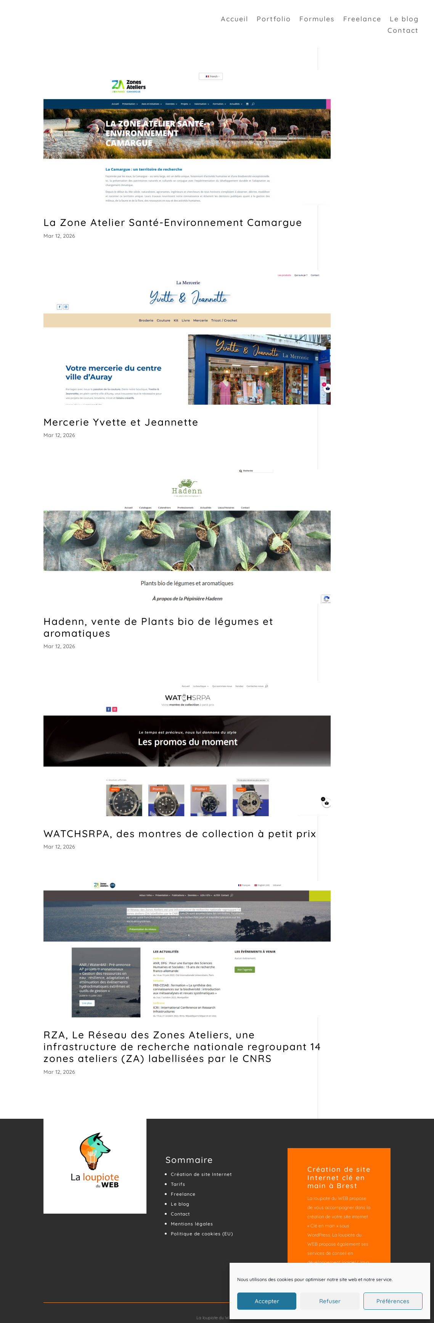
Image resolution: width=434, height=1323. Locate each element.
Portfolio (274, 21)
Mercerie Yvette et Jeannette (121, 405)
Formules (317, 21)
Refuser (330, 1301)
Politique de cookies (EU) (202, 1198)
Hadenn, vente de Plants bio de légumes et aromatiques (158, 595)
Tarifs (178, 1149)
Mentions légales (192, 1189)
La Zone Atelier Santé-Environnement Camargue (143, 214)
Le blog (404, 21)
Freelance (362, 21)
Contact (403, 32)
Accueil (234, 21)
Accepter (267, 1301)
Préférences (392, 1301)
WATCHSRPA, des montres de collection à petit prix (168, 792)
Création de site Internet (201, 1139)
